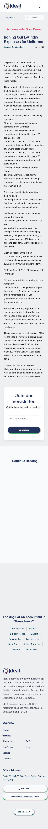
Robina (32, 628)
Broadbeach (18, 628)
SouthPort (13, 644)
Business (7, 47)
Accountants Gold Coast (24, 29)
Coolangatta (15, 639)
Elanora (34, 634)
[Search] (28, 17)
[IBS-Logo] (13, 4)
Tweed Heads (32, 639)
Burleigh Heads (17, 634)
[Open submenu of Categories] (14, 17)
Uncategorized (17, 47)
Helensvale (31, 649)
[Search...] (34, 17)
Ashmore (16, 649)
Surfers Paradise (31, 644)
